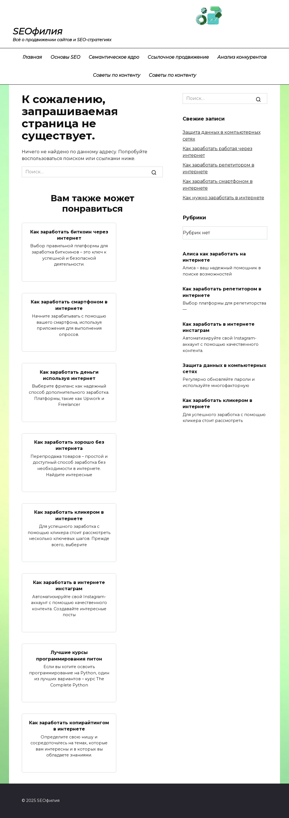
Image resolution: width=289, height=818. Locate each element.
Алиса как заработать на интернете (214, 257)
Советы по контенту (116, 75)
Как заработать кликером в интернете (69, 515)
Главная (32, 57)
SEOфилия (37, 31)
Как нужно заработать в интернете (223, 197)
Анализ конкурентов (242, 57)
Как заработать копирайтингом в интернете (69, 725)
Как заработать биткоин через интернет (69, 234)
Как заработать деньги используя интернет (69, 375)
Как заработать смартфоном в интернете (69, 305)
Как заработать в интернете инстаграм (69, 585)
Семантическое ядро (114, 57)
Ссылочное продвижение (178, 57)
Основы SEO (65, 57)
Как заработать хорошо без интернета (69, 445)
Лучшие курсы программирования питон (69, 655)
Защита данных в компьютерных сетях (224, 368)
